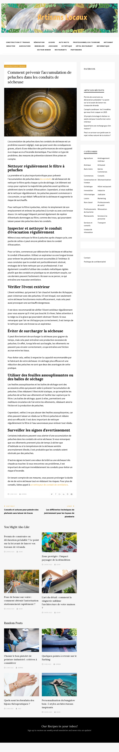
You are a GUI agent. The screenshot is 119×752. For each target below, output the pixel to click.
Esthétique (67, 46)
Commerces (88, 176)
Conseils (101, 176)
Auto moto (64, 42)
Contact (87, 258)
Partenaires (76, 50)
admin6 (23, 494)
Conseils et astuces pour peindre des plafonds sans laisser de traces (21, 511)
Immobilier (40, 46)
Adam (21, 552)
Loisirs (51, 42)
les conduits (46, 178)
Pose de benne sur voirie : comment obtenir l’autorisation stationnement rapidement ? (21, 601)
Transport (102, 222)
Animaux (87, 165)
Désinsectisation (104, 180)
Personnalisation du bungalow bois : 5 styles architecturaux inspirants (58, 704)
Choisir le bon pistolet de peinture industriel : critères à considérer (20, 659)
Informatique (103, 46)
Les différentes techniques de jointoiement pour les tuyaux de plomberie (59, 513)
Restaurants (61, 50)
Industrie (10, 46)
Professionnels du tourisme (86, 42)
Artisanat (108, 42)
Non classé (88, 202)
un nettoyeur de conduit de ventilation (49, 484)
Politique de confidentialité (95, 262)
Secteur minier (44, 50)
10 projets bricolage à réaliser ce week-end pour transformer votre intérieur (97, 119)
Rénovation (39, 42)
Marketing (102, 198)
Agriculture (25, 46)
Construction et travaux (18, 42)
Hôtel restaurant (84, 46)
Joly (19, 708)
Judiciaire (53, 46)
